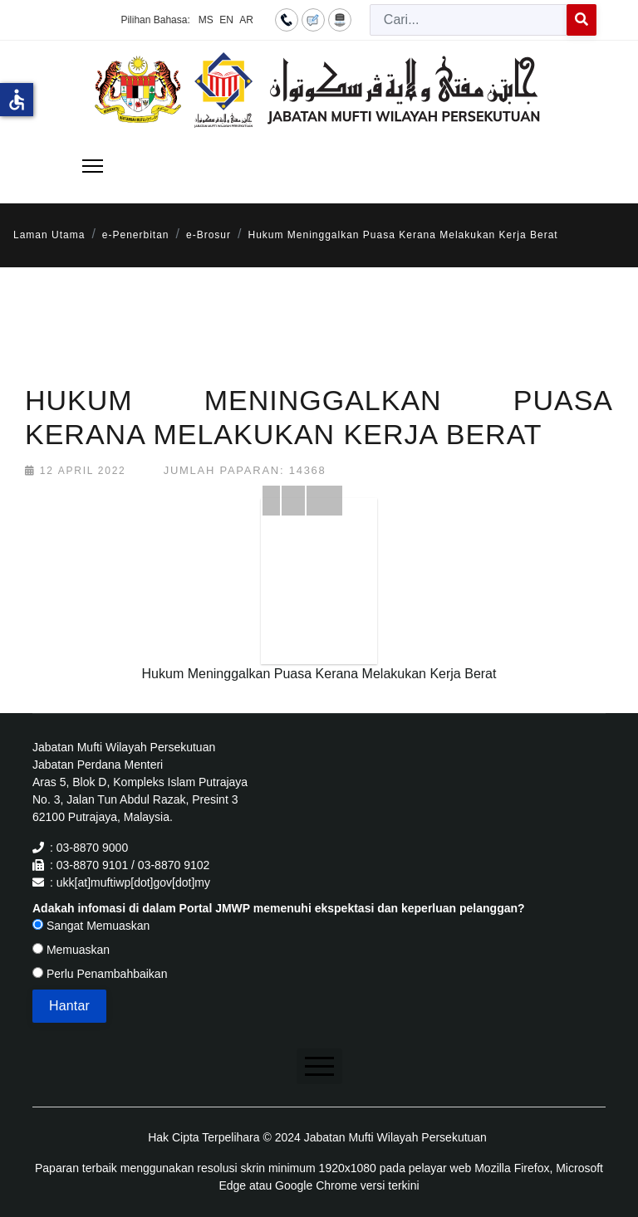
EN (226, 20)
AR (246, 20)
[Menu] (92, 166)
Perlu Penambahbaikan (99, 973)
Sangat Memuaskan (91, 925)
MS (206, 20)
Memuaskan (71, 949)
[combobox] (468, 20)
